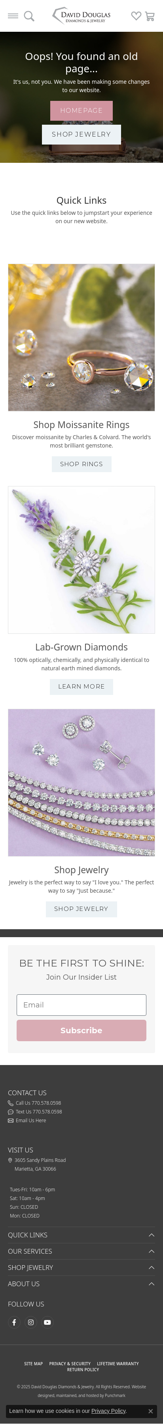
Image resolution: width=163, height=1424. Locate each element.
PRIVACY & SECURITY (70, 1363)
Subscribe (81, 1030)
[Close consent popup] (150, 1411)
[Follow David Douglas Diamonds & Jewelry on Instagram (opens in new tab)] (31, 1322)
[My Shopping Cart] (150, 16)
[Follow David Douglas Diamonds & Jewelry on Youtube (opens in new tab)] (47, 1322)
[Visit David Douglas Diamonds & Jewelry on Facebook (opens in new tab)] (14, 1322)
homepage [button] (81, 110)
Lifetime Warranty (118, 1363)
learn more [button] (81, 686)
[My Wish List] (136, 16)
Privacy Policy (108, 1411)
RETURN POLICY (83, 1369)
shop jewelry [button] (81, 134)
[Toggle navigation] (13, 16)
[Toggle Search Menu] (29, 16)
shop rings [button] (81, 464)
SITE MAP (33, 1363)
